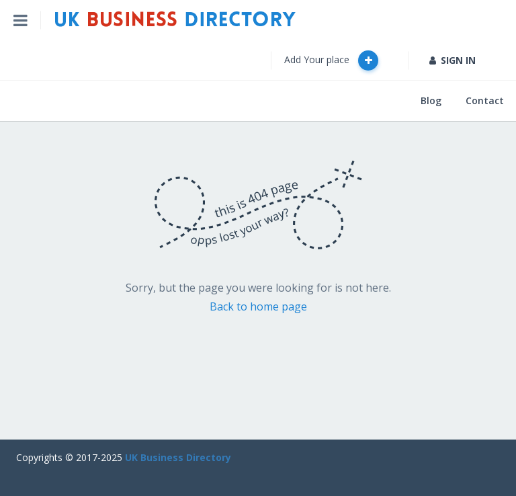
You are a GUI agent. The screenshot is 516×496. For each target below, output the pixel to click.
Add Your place (331, 60)
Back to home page (258, 306)
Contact (485, 100)
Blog (431, 100)
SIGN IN (452, 60)
